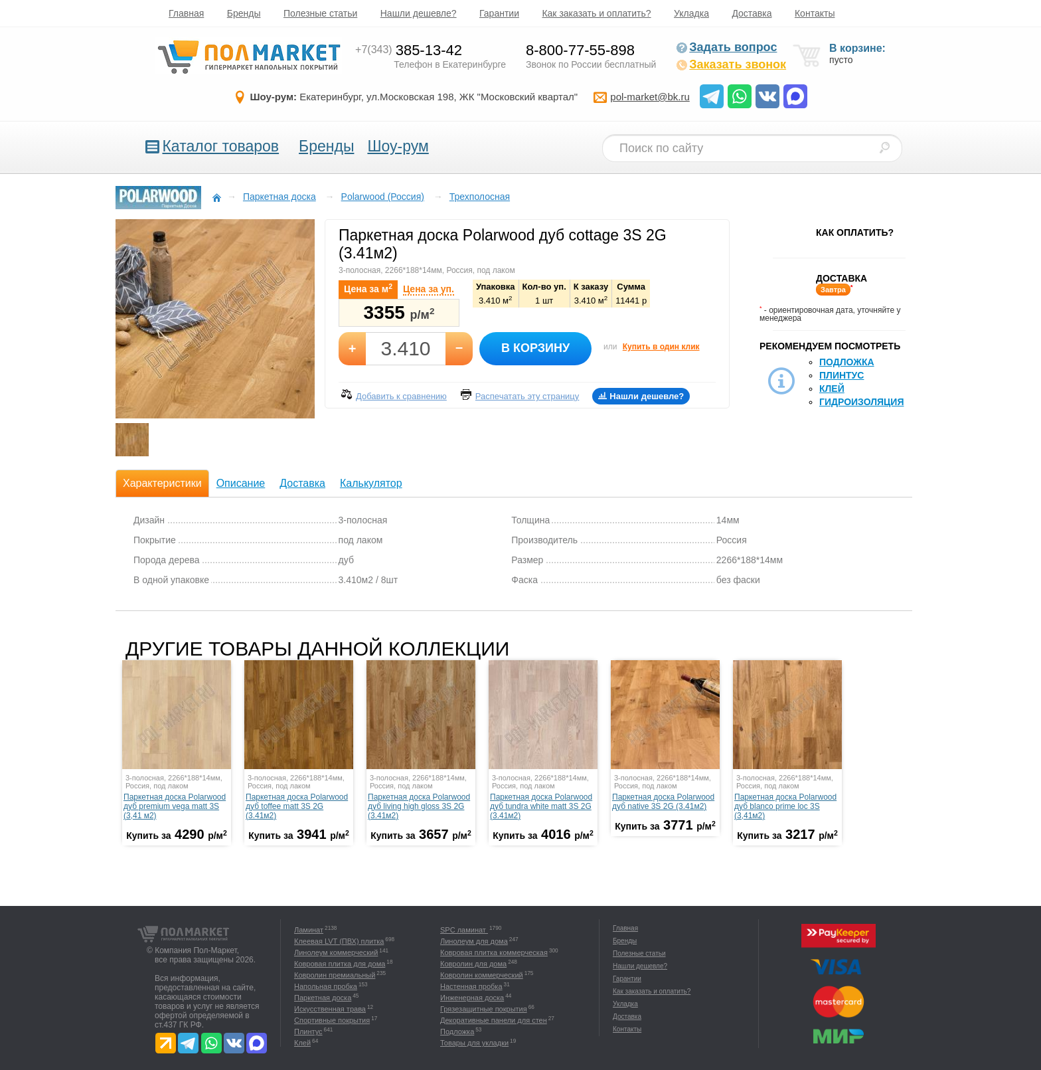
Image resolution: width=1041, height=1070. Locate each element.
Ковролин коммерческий (481, 975)
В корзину (535, 348)
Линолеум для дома (474, 941)
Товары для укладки (474, 1043)
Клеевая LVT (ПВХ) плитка (339, 941)
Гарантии (499, 13)
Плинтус (841, 375)
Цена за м (368, 288)
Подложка (846, 362)
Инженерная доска (472, 998)
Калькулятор (371, 483)
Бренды (244, 13)
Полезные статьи (320, 13)
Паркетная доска (322, 998)
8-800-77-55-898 (580, 50)
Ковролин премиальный (334, 975)
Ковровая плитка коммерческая (494, 952)
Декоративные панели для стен (493, 1020)
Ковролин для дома (473, 964)
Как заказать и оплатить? (596, 13)
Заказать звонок (731, 64)
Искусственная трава (330, 1009)
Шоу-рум (397, 146)
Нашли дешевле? (418, 13)
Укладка (691, 13)
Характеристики (162, 483)
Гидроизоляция (861, 402)
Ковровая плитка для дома (339, 964)
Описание (241, 483)
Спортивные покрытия (332, 1020)
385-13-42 (408, 50)
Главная (186, 13)
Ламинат (308, 930)
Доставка (751, 13)
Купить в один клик (661, 346)
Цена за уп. (428, 289)
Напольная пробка (325, 986)
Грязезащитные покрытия (483, 1009)
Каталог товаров (220, 146)
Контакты (815, 13)
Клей (831, 388)
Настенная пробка (471, 986)
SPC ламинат (464, 930)
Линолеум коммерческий (336, 952)
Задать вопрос (726, 47)
